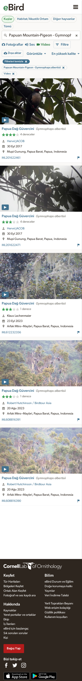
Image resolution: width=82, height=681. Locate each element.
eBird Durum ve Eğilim (59, 581)
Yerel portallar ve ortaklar (19, 614)
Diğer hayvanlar (64, 19)
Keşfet (8, 576)
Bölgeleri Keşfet (13, 586)
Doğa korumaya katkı (58, 586)
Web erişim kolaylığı (57, 607)
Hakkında (11, 604)
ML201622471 (11, 245)
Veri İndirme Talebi (57, 595)
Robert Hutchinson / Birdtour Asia (29, 403)
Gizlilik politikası (55, 612)
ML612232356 (11, 332)
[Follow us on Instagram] (23, 665)
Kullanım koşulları (56, 617)
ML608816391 (11, 419)
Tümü (7, 26)
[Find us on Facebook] (6, 665)
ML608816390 (11, 500)
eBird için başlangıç (16, 628)
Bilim (49, 576)
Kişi (5, 637)
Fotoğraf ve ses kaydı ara (19, 595)
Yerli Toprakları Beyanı (59, 603)
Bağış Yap (14, 648)
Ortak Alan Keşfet (14, 590)
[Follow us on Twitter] (14, 665)
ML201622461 (11, 157)
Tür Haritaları (11, 581)
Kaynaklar (9, 610)
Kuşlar (8, 19)
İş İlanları (9, 624)
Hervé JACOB (15, 141)
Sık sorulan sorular (15, 633)
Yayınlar (50, 590)
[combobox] (41, 35)
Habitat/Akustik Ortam (32, 19)
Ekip (6, 619)
